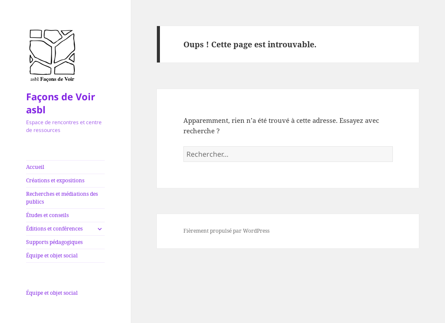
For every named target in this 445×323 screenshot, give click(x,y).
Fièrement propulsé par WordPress (226, 230)
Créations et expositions (55, 180)
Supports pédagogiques (54, 242)
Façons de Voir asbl (60, 103)
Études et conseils (47, 215)
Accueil (35, 167)
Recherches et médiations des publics (62, 197)
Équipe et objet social (52, 255)
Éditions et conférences (54, 228)
